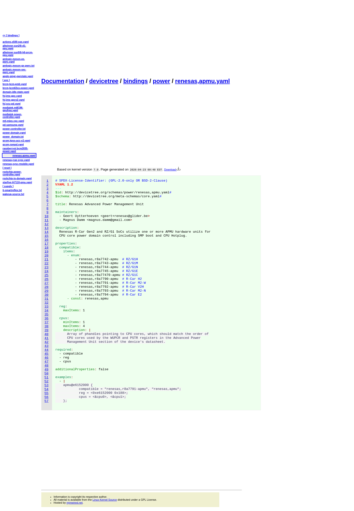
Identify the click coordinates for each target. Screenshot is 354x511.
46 (46, 358)
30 (46, 295)
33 (46, 307)
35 (46, 314)
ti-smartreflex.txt (12, 190)
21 (46, 259)
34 (46, 310)
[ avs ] (6, 80)
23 (46, 267)
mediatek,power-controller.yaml (12, 115)
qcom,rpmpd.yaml (13, 144)
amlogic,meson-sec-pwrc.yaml (14, 71)
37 (46, 322)
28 (46, 287)
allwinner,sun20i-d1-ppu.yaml (14, 47)
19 (46, 252)
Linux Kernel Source (104, 499)
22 (46, 263)
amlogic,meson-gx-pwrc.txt (18, 65)
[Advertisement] (141, 38)
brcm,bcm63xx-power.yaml (18, 88)
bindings (135, 81)
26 (46, 279)
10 (46, 216)
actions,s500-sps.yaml (16, 42)
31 (46, 299)
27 (46, 283)
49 (46, 369)
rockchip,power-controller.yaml (12, 173)
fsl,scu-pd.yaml (12, 103)
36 (46, 318)
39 (46, 330)
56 (46, 397)
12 (46, 224)
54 (46, 389)
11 (46, 220)
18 (46, 248)
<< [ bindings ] (11, 35)
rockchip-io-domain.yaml (17, 178)
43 (46, 346)
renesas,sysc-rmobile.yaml (18, 164)
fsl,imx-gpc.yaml (12, 96)
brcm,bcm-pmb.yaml (15, 84)
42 (46, 342)
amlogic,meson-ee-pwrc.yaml (14, 60)
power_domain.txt (13, 136)
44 (46, 350)
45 (46, 354)
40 (46, 334)
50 (46, 373)
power (161, 81)
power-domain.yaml (14, 132)
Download (172, 169)
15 (46, 236)
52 (46, 381)
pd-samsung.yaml (13, 125)
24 (46, 271)
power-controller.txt (14, 129)
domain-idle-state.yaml (16, 92)
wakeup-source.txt (13, 194)
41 (46, 338)
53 (46, 385)
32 (46, 303)
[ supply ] (8, 186)
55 (46, 393)
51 (46, 377)
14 (46, 232)
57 (46, 401)
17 (46, 244)
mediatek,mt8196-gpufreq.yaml (13, 109)
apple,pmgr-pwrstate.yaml (18, 76)
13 (46, 228)
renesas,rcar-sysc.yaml (16, 160)
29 (46, 291)
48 (46, 366)
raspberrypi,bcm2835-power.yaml (15, 150)
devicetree (103, 81)
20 (46, 255)
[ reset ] (7, 168)
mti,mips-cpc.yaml (13, 121)
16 (46, 240)
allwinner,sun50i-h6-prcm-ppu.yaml (18, 54)
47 (46, 362)
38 (46, 326)
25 (46, 275)
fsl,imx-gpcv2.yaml (14, 100)
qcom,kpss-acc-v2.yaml (16, 140)
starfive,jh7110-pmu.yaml (17, 182)
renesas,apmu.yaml (202, 81)
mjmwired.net (75, 502)
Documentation (62, 81)
